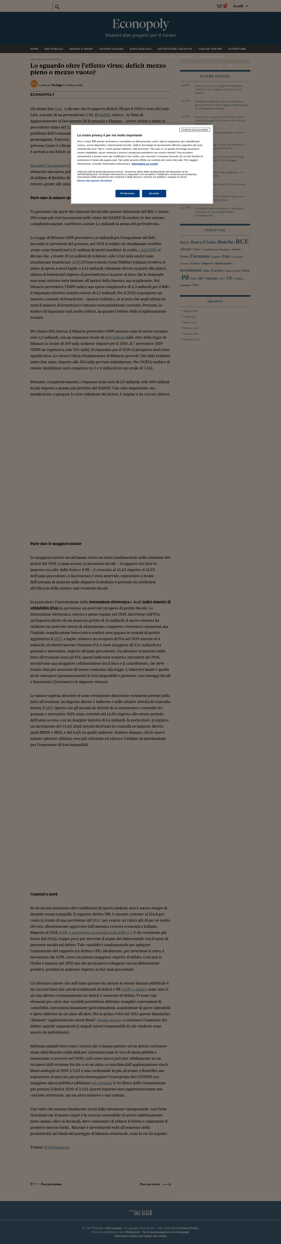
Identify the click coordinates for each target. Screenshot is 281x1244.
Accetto (154, 193)
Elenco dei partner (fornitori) (94, 180)
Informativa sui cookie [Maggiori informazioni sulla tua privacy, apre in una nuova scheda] (144, 163)
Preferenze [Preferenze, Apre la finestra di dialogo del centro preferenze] (128, 193)
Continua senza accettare (194, 129)
